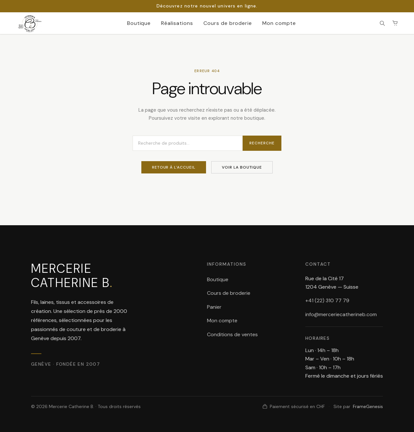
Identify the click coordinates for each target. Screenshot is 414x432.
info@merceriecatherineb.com (341, 314)
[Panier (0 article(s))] (395, 23)
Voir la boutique (242, 167)
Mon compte (279, 23)
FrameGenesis (368, 406)
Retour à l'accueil (173, 167)
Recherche (262, 143)
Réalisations (177, 23)
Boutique (139, 23)
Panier (214, 307)
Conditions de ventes (232, 334)
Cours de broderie (227, 23)
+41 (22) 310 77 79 (327, 300)
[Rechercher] (382, 23)
